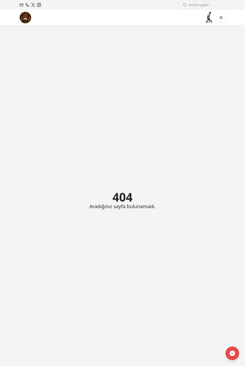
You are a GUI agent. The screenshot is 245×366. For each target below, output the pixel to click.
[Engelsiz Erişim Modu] (232, 353)
